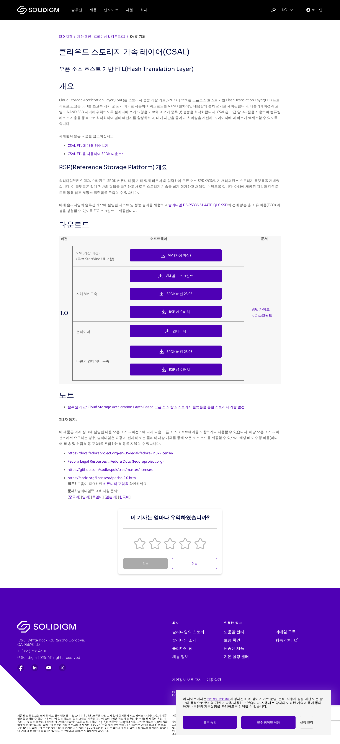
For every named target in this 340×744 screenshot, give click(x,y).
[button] (139, 543)
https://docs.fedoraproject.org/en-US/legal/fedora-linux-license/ (120, 453)
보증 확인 (232, 640)
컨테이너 (179, 331)
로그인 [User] (314, 10)
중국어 (74, 496)
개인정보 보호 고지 (187, 679)
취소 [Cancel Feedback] (194, 563)
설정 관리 (306, 722)
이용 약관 (213, 679)
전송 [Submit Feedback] (145, 563)
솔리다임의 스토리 (188, 632)
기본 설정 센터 (236, 656)
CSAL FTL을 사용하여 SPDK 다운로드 (96, 153)
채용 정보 (180, 656)
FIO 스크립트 (262, 315)
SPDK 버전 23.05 (179, 293)
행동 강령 (284, 640)
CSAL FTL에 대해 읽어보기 (88, 145)
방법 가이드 (261, 309)
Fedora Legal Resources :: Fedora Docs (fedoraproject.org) (115, 461)
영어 (85, 496)
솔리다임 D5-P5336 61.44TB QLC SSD (198, 204)
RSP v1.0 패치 (179, 311)
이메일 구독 (285, 632)
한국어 (124, 496)
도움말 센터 (234, 632)
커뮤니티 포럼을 (115, 483)
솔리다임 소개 (184, 640)
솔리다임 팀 (182, 648)
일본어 (111, 496)
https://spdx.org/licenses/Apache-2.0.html (102, 477)
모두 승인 (209, 722)
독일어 (97, 496)
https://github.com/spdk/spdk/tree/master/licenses (110, 469)
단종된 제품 (234, 648)
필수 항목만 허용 (268, 722)
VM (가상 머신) (179, 255)
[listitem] (20, 667)
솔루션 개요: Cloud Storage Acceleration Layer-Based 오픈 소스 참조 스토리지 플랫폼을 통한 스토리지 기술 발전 (156, 407)
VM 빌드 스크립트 (179, 275)
